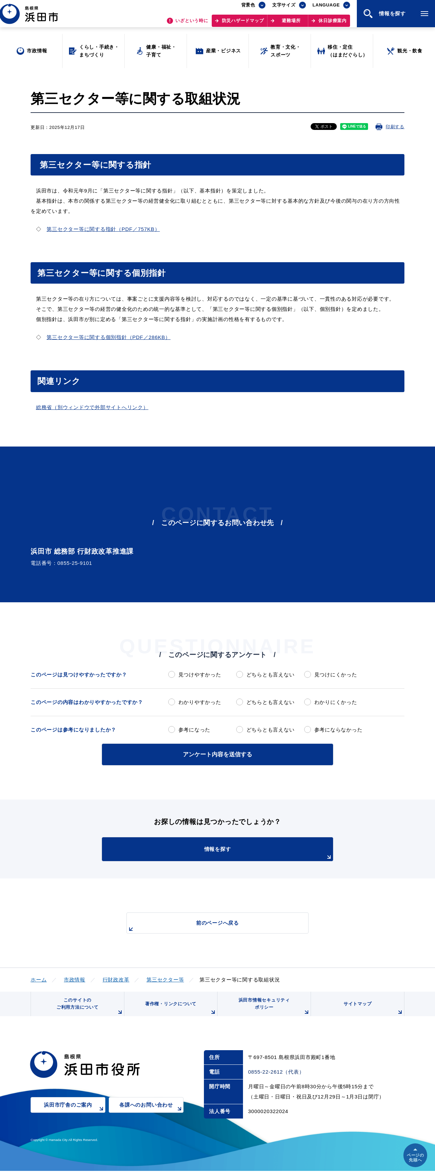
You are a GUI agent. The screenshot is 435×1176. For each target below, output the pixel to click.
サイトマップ (373, 1012)
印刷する (395, 126)
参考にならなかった (338, 730)
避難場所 (291, 24)
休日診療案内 (332, 24)
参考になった (194, 730)
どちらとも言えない (270, 674)
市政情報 (74, 978)
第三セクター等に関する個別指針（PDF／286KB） (109, 337)
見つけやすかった (199, 674)
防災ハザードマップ (243, 24)
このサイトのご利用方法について (88, 1009)
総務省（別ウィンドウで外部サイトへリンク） (92, 407)
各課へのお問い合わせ (151, 1114)
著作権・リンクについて (179, 1012)
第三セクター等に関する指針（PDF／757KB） (103, 229)
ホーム (39, 978)
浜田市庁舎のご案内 (74, 1114)
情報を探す (234, 852)
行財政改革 (116, 978)
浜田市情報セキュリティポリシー (273, 1009)
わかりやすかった (199, 702)
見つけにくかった (335, 674)
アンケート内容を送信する (217, 754)
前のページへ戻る (209, 925)
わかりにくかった (335, 702)
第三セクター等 (165, 978)
